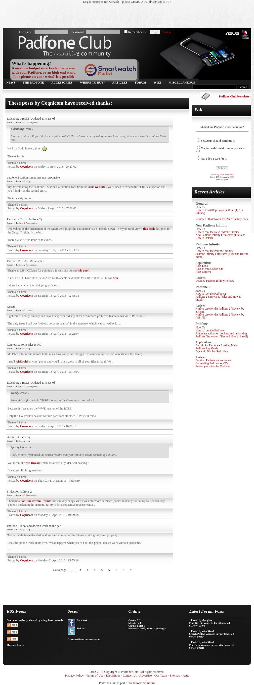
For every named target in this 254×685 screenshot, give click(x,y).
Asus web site (96, 187)
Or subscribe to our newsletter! (84, 639)
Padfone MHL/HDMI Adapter (25, 261)
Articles (119, 82)
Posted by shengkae (201, 620)
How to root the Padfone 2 (211, 293)
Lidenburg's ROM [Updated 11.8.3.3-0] (31, 118)
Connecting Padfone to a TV (212, 363)
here (116, 278)
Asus (186, 675)
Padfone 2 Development (27, 122)
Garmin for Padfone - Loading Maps (217, 345)
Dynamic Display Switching (212, 351)
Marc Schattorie (226, 174)
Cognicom (26, 166)
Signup (166, 32)
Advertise (145, 675)
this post (83, 270)
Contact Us (130, 675)
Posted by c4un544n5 (202, 631)
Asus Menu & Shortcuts (209, 268)
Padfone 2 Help (23, 181)
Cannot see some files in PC (24, 344)
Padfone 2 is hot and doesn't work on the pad (34, 526)
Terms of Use (94, 675)
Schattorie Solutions (142, 683)
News (10, 82)
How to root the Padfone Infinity (214, 250)
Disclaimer (113, 675)
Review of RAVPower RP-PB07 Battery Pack (222, 219)
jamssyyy (161, 628)
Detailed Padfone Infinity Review (215, 280)
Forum (140, 82)
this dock (149, 228)
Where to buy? (92, 82)
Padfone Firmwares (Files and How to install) (222, 336)
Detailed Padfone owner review (214, 360)
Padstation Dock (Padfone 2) (24, 219)
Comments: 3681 (226, 177)
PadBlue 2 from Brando (35, 501)
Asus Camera (203, 271)
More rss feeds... (15, 645)
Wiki (157, 82)
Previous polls (222, 179)
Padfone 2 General (24, 310)
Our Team (160, 675)
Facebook (82, 620)
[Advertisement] (124, 16)
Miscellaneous (182, 82)
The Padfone (33, 82)
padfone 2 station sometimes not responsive (33, 177)
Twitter (81, 628)
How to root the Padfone (210, 330)
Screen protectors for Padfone (213, 366)
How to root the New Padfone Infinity (217, 231)
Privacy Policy (74, 675)
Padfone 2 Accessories (26, 223)
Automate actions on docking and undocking (221, 333)
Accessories (62, 82)
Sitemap (175, 675)
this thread (33, 463)
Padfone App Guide (207, 348)
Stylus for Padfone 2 (19, 491)
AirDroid (22, 361)
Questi (11, 306)
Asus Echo (202, 265)
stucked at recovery (19, 437)
